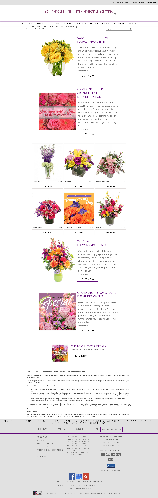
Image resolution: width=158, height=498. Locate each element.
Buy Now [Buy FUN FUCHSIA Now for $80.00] (110, 232)
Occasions (95, 24)
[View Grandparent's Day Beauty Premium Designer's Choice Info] (79, 208)
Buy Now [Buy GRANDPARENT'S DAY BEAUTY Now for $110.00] (79, 232)
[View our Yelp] (86, 479)
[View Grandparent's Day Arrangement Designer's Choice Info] (57, 112)
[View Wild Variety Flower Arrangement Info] (57, 260)
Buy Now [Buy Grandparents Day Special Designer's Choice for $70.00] (88, 330)
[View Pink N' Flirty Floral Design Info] (47, 208)
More (133, 24)
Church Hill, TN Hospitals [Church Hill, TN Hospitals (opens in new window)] (92, 481)
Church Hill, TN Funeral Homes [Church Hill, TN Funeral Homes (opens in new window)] (68, 481)
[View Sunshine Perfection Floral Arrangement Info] (57, 57)
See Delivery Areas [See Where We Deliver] (111, 429)
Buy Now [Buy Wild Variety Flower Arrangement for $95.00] (88, 279)
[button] (116, 13)
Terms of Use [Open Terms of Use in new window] (85, 495)
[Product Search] (117, 29)
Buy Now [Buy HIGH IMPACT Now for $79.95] (79, 186)
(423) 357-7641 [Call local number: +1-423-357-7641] (150, 3)
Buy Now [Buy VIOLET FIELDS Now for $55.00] (47, 186)
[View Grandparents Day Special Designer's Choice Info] (57, 312)
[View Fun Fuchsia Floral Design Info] (110, 208)
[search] (130, 29)
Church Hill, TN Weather (67, 485)
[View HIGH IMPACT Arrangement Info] (79, 162)
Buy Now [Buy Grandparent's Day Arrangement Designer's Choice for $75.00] (88, 134)
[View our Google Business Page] (79, 479)
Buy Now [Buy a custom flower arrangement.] (81, 356)
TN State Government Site (89, 485)
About (122, 24)
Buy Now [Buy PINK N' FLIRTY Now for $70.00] (47, 232)
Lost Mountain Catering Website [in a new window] (79, 488)
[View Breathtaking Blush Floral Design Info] (110, 162)
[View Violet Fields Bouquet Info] (47, 162)
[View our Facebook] (72, 479)
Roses (56, 24)
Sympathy (80, 24)
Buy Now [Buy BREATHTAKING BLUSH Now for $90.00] (110, 186)
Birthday (66, 24)
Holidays (109, 24)
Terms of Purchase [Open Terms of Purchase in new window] (114, 493)
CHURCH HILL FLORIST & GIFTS (79, 11)
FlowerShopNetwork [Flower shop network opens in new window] (80, 493)
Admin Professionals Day (38, 24)
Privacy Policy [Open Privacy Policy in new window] (97, 493)
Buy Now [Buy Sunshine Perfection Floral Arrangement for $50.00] (88, 75)
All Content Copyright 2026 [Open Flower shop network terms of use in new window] (59, 493)
